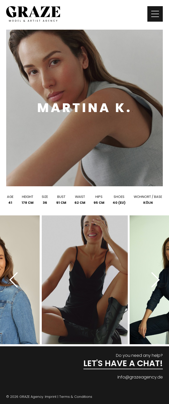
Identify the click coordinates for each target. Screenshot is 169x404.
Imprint (50, 396)
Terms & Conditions (75, 396)
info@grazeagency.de (140, 377)
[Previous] (15, 280)
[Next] (153, 280)
